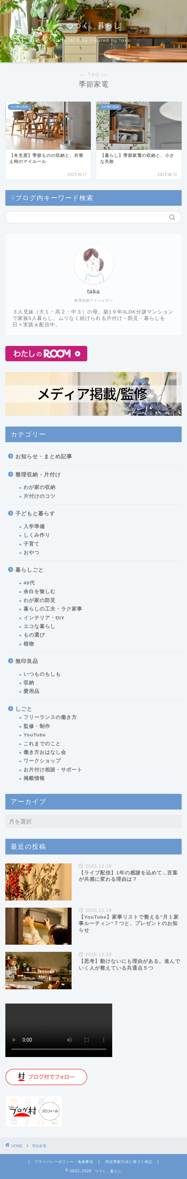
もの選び (34, 635)
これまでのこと (42, 743)
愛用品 (32, 691)
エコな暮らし (40, 626)
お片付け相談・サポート (53, 769)
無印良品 (26, 661)
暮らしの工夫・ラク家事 (53, 609)
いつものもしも (42, 674)
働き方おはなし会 (45, 752)
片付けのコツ (40, 496)
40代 (29, 583)
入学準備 (34, 526)
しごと (23, 709)
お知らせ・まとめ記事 (43, 456)
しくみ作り (37, 535)
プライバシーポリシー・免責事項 (64, 1162)
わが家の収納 (40, 487)
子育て (32, 544)
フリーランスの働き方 (50, 717)
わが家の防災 (40, 600)
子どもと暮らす (35, 513)
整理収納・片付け (38, 474)
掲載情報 (34, 778)
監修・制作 (37, 726)
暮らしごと (29, 570)
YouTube (35, 734)
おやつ (32, 552)
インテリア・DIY (44, 618)
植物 (29, 644)
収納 (29, 682)
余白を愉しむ (40, 591)
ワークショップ (42, 761)
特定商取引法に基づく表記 (128, 1162)
